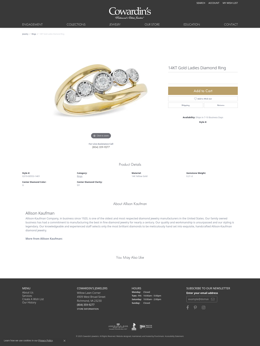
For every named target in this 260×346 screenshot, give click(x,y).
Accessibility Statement (174, 336)
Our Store (152, 24)
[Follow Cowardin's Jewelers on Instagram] (203, 308)
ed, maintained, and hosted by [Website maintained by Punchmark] (141, 336)
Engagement (32, 24)
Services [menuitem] (27, 296)
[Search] (200, 3)
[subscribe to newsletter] (212, 299)
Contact (231, 24)
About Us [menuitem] (27, 292)
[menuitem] (118, 326)
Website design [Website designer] (122, 336)
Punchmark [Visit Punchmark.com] (159, 336)
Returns (220, 105)
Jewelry (115, 24)
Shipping (186, 105)
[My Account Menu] (213, 3)
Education (192, 24)
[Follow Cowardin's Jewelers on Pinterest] (195, 308)
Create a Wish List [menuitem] (33, 299)
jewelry (25, 34)
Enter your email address (202, 292)
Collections (76, 24)
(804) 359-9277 (101, 147)
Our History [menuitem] (29, 302)
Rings (34, 34)
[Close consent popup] (64, 341)
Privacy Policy (45, 340)
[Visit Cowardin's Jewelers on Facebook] (188, 308)
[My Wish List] (230, 3)
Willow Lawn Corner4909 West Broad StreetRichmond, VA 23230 (91, 300)
